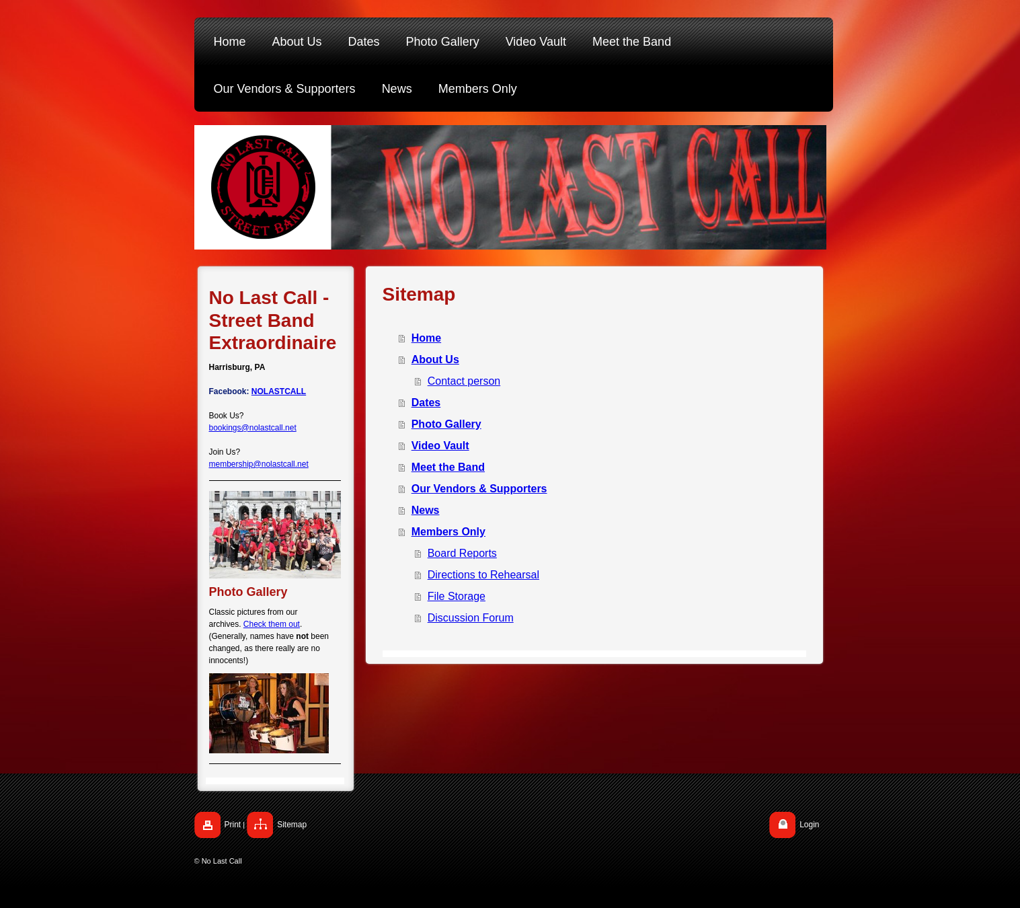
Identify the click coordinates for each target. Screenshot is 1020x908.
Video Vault (440, 445)
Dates (426, 402)
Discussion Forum (471, 617)
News (425, 510)
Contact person (464, 381)
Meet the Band (448, 467)
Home (426, 338)
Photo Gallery (446, 424)
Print (233, 824)
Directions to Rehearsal (483, 574)
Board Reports (462, 553)
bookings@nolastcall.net (253, 427)
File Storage (456, 596)
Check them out (271, 624)
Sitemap (292, 824)
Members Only (448, 531)
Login (809, 824)
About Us (435, 359)
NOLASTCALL (278, 391)
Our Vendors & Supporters (479, 488)
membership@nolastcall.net (259, 464)
